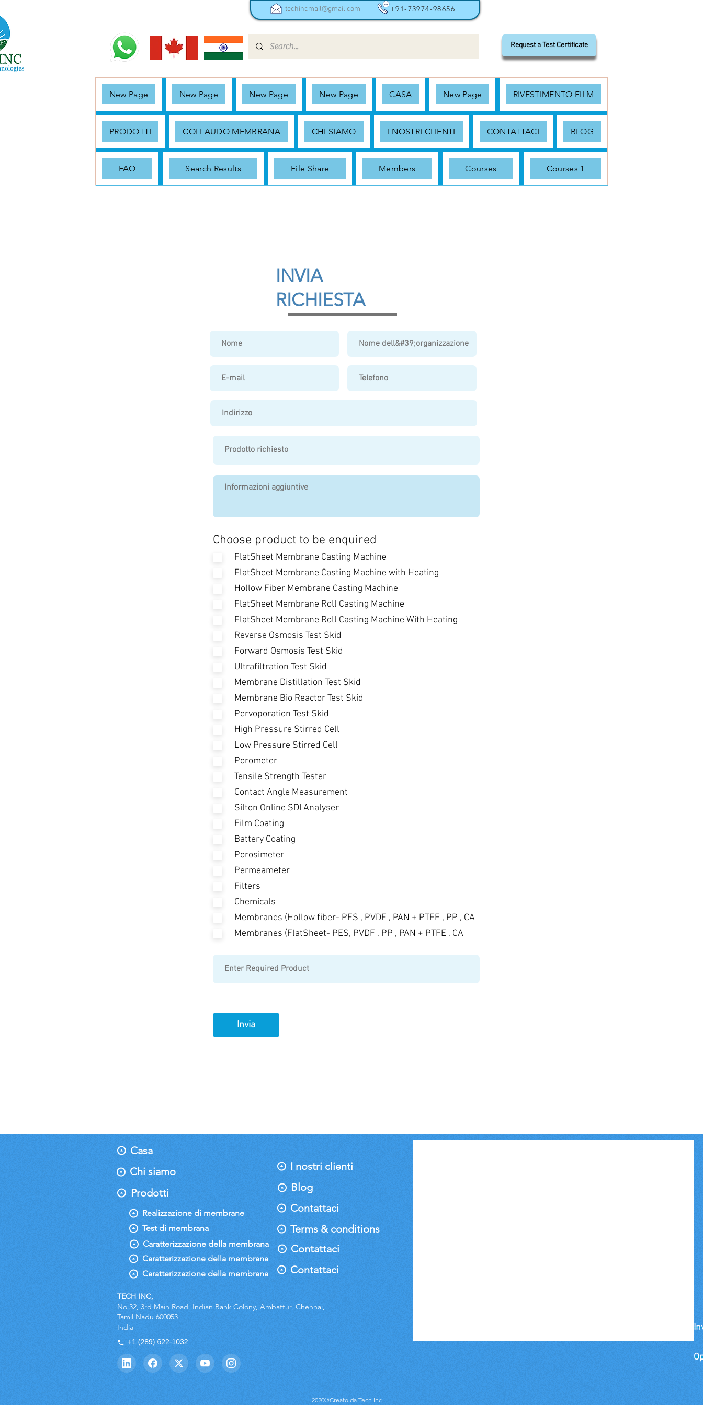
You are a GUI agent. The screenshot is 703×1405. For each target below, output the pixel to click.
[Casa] (152, 1150)
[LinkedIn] (126, 1363)
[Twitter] (178, 1363)
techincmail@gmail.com (322, 9)
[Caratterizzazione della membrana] (206, 1244)
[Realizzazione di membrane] (193, 1213)
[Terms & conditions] (335, 1228)
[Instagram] (231, 1363)
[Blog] (313, 1187)
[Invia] (246, 1025)
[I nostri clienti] (321, 1166)
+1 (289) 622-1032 (152, 1342)
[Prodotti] (153, 1192)
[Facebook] (152, 1363)
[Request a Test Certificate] (549, 45)
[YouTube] (205, 1363)
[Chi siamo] (153, 1171)
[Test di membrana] (181, 1228)
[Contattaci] (318, 1208)
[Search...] (363, 46)
